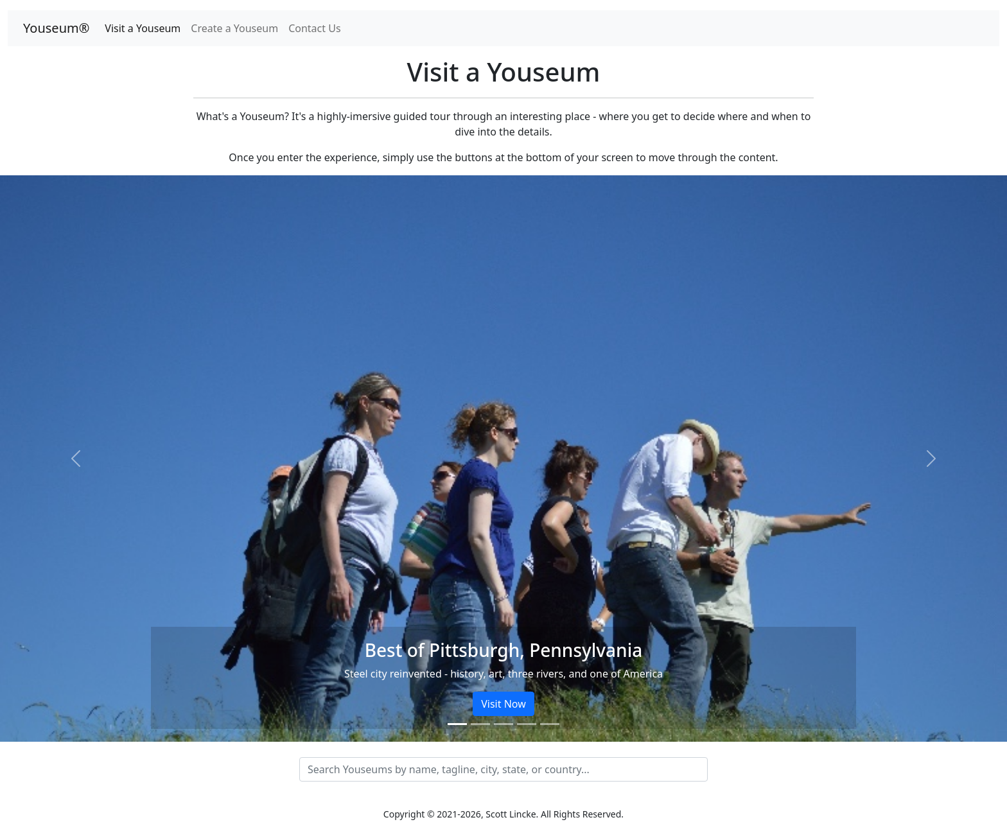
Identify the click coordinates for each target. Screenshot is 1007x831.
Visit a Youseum (142, 28)
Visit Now (503, 704)
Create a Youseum (234, 28)
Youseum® (56, 28)
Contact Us (314, 28)
